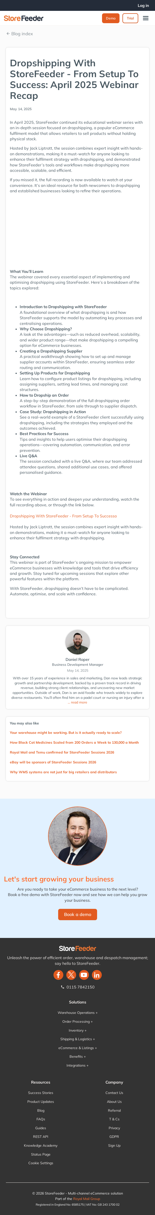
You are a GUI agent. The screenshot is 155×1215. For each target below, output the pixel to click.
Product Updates (40, 1101)
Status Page (41, 1154)
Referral (114, 1110)
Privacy (114, 1128)
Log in (143, 5)
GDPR (114, 1136)
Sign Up (114, 1145)
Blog (40, 1110)
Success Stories (40, 1093)
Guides (40, 1128)
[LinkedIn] (97, 975)
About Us (114, 1101)
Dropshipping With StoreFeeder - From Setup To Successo (63, 515)
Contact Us (114, 1093)
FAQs (40, 1119)
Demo (111, 18)
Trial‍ (130, 18)
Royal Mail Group (86, 1199)
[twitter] (71, 975)
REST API (40, 1136)
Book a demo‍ (77, 914)
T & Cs (114, 1119)
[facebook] (58, 975)
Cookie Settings (40, 1163)
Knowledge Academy (40, 1145)
